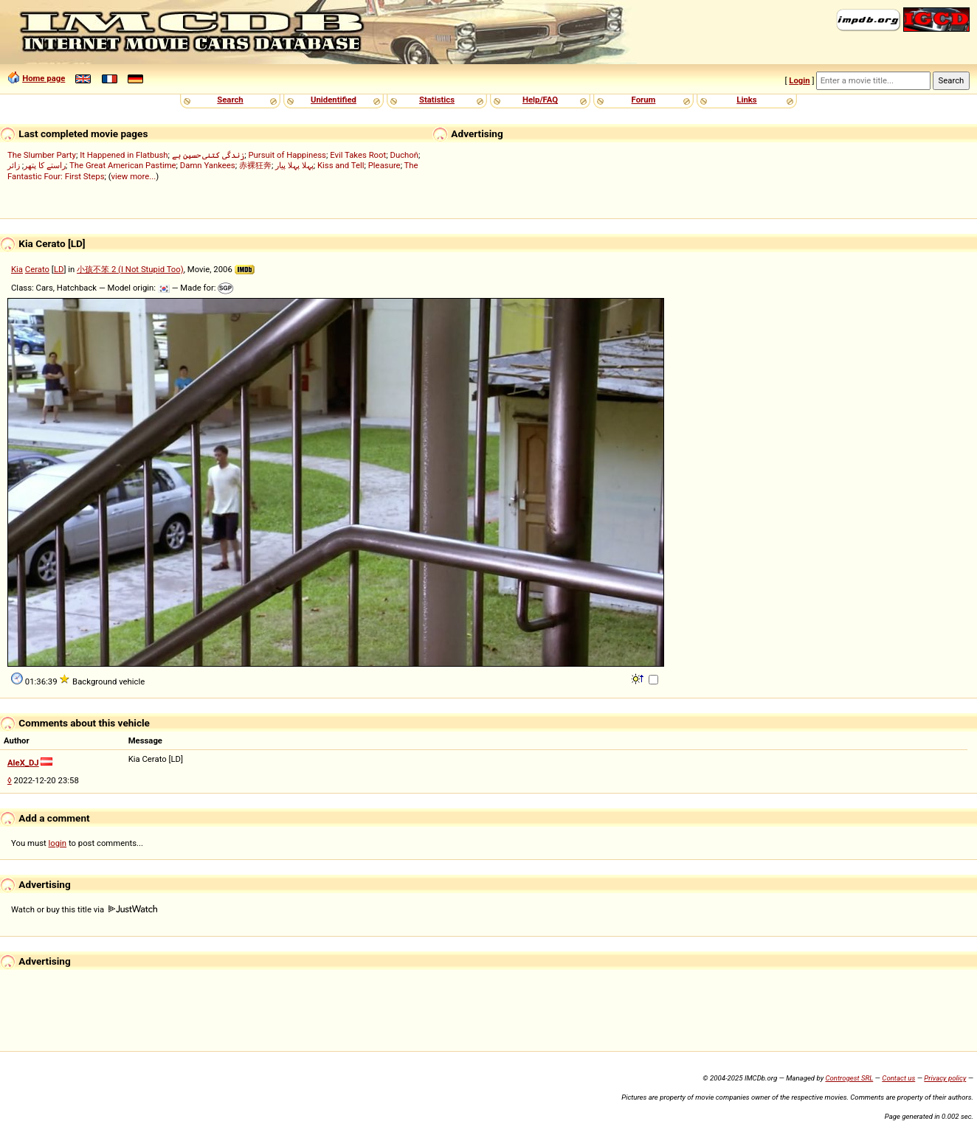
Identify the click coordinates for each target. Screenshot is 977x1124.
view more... (133, 176)
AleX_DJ (23, 762)
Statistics (437, 99)
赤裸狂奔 (255, 165)
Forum (644, 99)
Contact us (898, 1078)
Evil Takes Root (358, 155)
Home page (43, 78)
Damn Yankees (207, 165)
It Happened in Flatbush (124, 155)
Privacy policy (945, 1078)
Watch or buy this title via (84, 909)
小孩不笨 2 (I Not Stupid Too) (130, 269)
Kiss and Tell (341, 165)
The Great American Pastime (122, 165)
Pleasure (384, 165)
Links (746, 99)
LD (59, 269)
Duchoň (404, 155)
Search (230, 99)
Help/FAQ (540, 99)
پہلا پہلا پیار (294, 165)
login (58, 843)
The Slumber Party (41, 155)
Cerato (37, 269)
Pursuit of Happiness (286, 155)
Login (799, 80)
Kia (17, 269)
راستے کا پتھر (45, 165)
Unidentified (333, 99)
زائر (13, 165)
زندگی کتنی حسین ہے (208, 155)
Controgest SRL (849, 1078)
